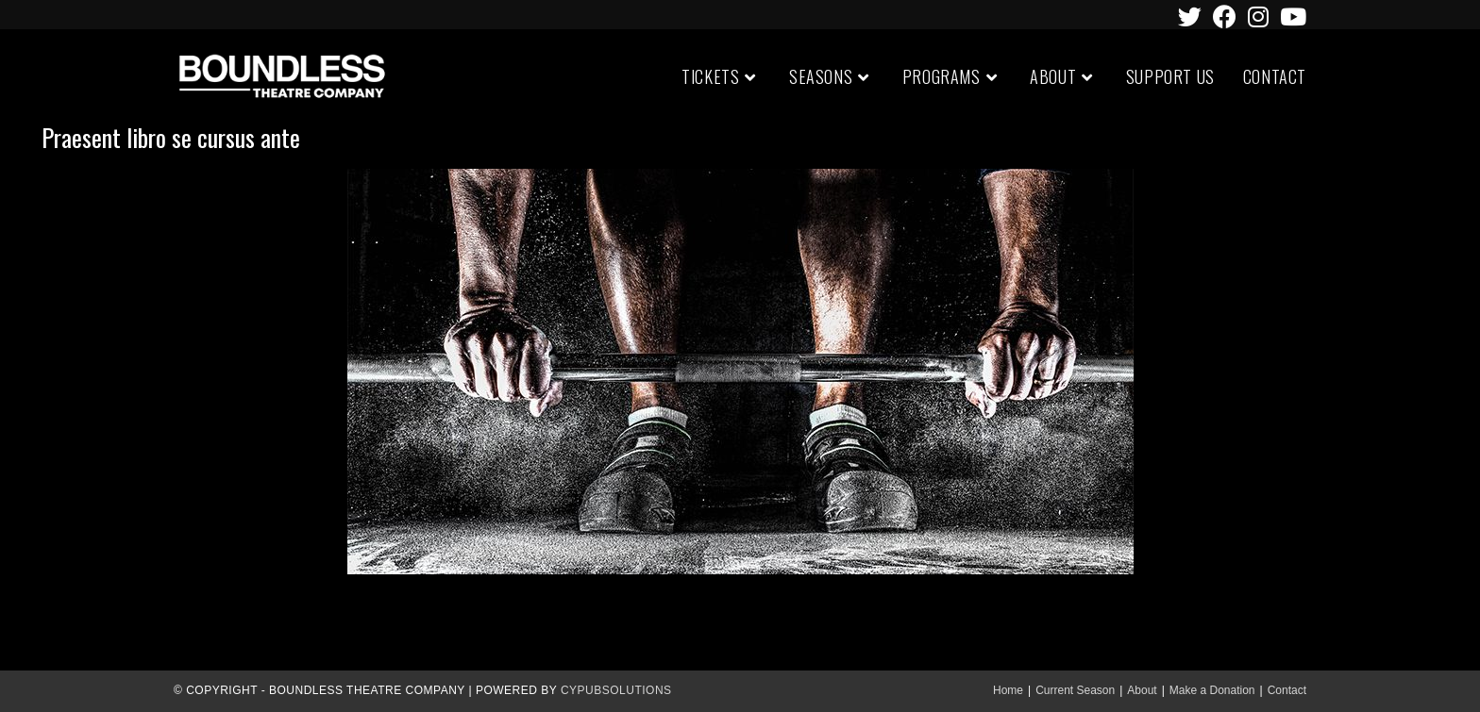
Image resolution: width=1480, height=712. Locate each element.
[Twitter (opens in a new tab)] (1189, 16)
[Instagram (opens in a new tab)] (1258, 16)
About (1141, 690)
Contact (1287, 690)
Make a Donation (1212, 690)
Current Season (1075, 690)
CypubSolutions (616, 690)
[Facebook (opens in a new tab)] (1224, 16)
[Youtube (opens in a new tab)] (1290, 16)
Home (1008, 690)
